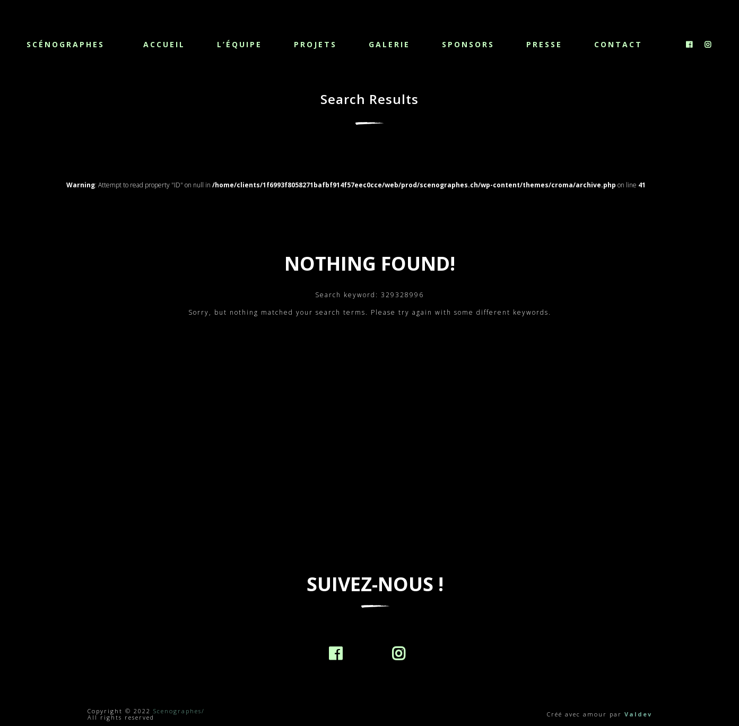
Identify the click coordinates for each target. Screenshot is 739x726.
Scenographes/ (179, 711)
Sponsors (468, 44)
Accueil (164, 44)
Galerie (389, 44)
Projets (315, 44)
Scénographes (66, 44)
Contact (618, 44)
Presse (544, 44)
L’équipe (239, 44)
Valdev (638, 714)
